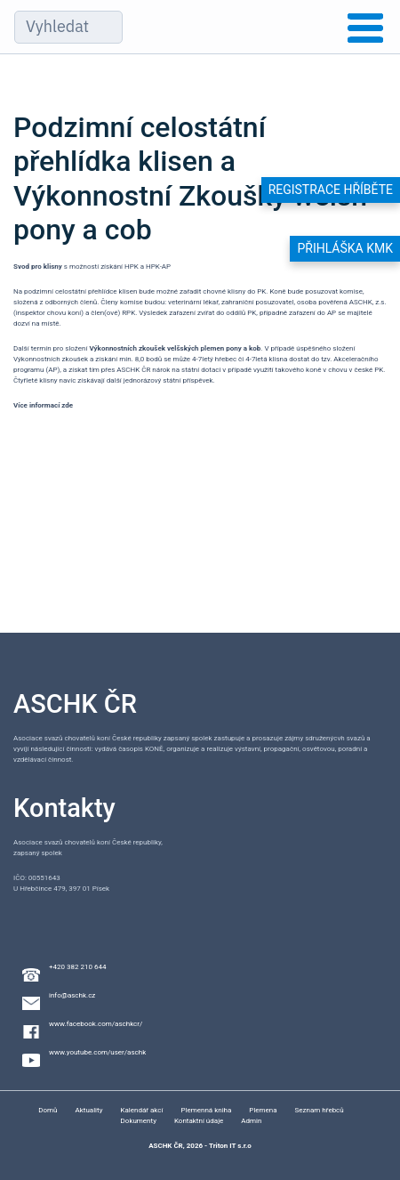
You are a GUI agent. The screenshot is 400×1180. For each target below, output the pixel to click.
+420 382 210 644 (77, 967)
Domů (47, 1110)
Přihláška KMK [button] (345, 248)
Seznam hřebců (319, 1110)
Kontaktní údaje (198, 1121)
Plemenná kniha (206, 1110)
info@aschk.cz (72, 995)
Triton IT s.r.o (230, 1146)
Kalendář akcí (141, 1110)
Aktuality (89, 1110)
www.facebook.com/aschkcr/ (95, 1024)
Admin (251, 1121)
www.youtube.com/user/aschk (97, 1052)
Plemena (262, 1110)
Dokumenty (138, 1121)
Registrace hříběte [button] (330, 189)
